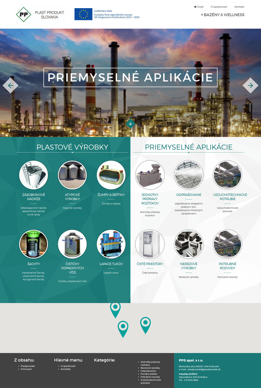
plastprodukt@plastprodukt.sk (204, 369)
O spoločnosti (219, 6)
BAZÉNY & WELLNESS (224, 14)
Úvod (198, 6)
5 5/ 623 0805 (191, 380)
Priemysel (26, 369)
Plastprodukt (28, 366)
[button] (10, 85)
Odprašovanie (148, 371)
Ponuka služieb (149, 374)
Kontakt (239, 6)
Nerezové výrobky (150, 368)
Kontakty (66, 369)
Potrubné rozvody (150, 377)
